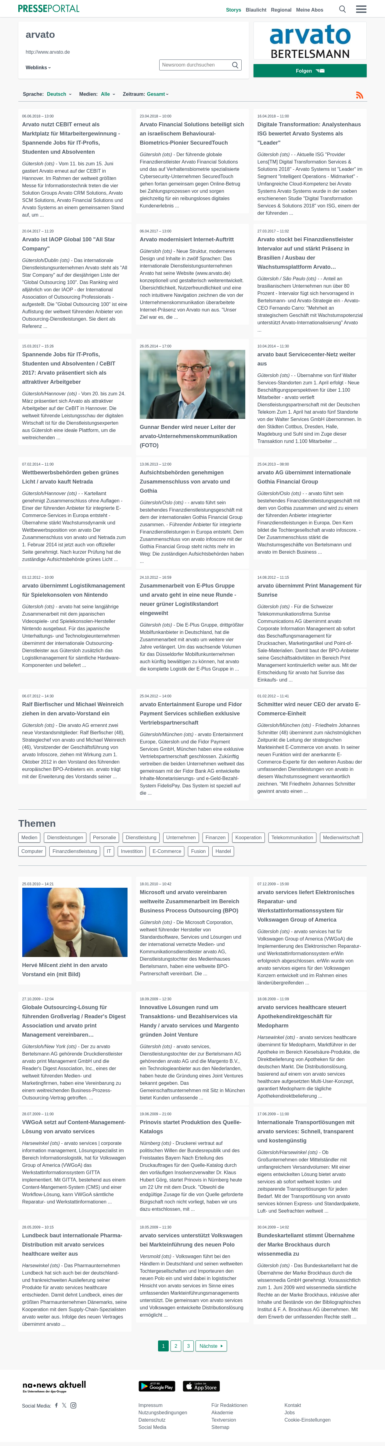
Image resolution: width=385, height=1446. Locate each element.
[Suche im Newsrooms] (200, 64)
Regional (281, 10)
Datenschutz (152, 1423)
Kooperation (260, 838)
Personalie (109, 838)
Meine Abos (309, 10)
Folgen (310, 71)
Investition (186, 853)
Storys (233, 10)
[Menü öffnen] (361, 9)
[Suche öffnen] (343, 9)
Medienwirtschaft (40, 853)
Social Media (153, 1431)
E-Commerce (223, 853)
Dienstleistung (147, 838)
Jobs (290, 1416)
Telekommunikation (306, 838)
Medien (30, 838)
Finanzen (226, 838)
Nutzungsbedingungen (163, 1416)
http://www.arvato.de (48, 52)
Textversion (223, 1423)
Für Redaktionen (229, 1409)
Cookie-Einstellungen (308, 1423)
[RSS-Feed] (360, 95)
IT (162, 853)
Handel (283, 853)
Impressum (151, 1409)
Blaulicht (256, 10)
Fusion (257, 853)
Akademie (222, 1416)
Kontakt (293, 1409)
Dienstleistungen (68, 838)
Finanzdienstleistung (125, 853)
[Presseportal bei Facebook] (54, 1409)
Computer (81, 853)
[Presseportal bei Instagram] (71, 1409)
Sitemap (220, 1431)
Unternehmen (189, 838)
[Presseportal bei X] (62, 1409)
